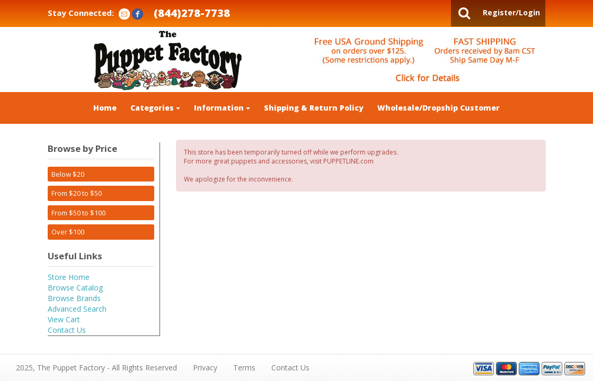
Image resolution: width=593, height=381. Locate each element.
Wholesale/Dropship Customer (438, 108)
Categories (155, 108)
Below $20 (67, 174)
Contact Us (67, 330)
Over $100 (67, 232)
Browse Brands (74, 298)
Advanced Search (77, 309)
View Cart (64, 319)
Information (222, 108)
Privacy (205, 367)
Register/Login (511, 12)
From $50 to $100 (78, 212)
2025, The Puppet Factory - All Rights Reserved (96, 367)
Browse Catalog (75, 288)
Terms (244, 367)
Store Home (69, 277)
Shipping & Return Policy (314, 108)
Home (105, 108)
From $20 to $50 (76, 193)
